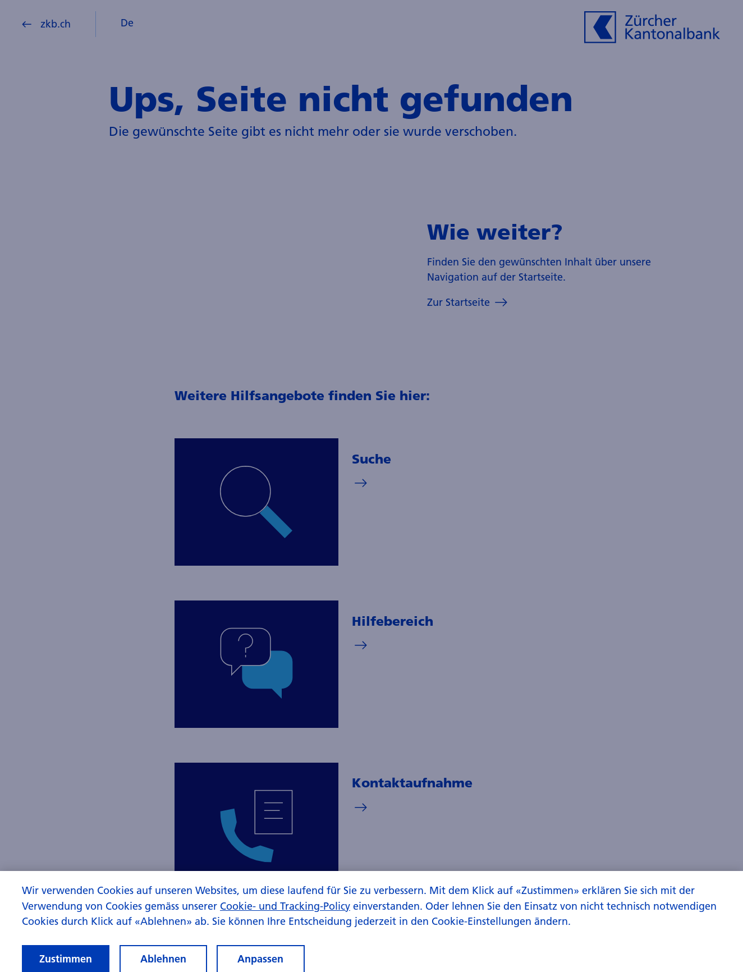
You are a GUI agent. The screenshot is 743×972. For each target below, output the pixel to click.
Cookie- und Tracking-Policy (285, 910)
